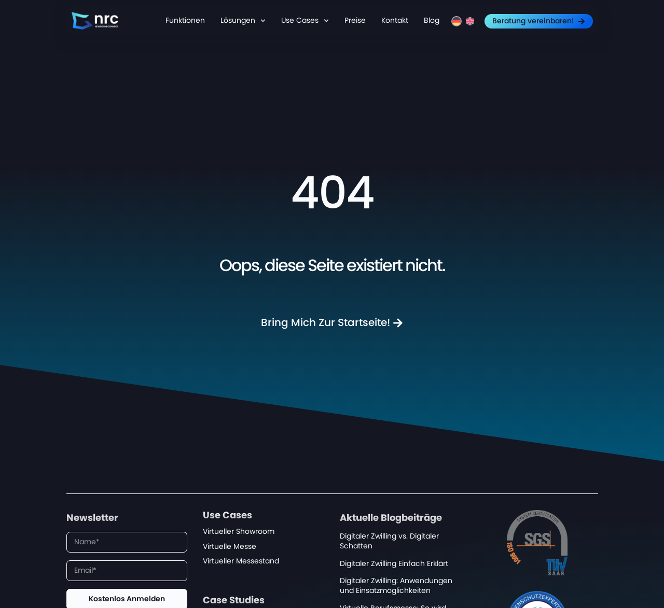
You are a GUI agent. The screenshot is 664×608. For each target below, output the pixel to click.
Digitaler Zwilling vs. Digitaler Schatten (389, 541)
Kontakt (394, 20)
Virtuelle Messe (229, 546)
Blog (431, 20)
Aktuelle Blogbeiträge (391, 518)
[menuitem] (456, 21)
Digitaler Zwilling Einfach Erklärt (394, 564)
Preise (355, 20)
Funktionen (185, 20)
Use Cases (305, 21)
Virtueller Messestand (241, 561)
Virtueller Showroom (238, 531)
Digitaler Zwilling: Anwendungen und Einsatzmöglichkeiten (396, 586)
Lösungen (243, 21)
